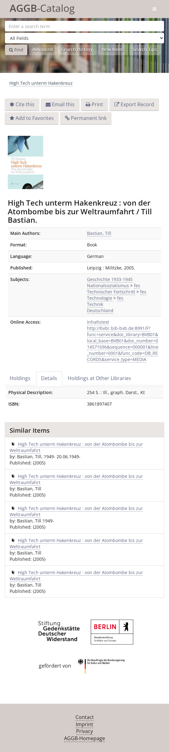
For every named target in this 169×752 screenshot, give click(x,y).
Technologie (99, 298)
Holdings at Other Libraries (99, 378)
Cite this (25, 104)
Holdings (20, 378)
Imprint (84, 724)
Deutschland (100, 310)
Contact (84, 717)
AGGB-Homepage (84, 738)
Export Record (137, 104)
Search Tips (145, 49)
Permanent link (89, 118)
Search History (77, 49)
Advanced (42, 49)
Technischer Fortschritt (111, 292)
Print (97, 104)
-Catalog (42, 7)
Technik (95, 304)
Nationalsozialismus (108, 285)
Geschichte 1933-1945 (110, 279)
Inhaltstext (98, 322)
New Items (113, 49)
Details (49, 378)
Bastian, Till (99, 233)
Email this (63, 104)
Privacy (84, 731)
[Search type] (84, 38)
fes (137, 285)
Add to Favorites (35, 118)
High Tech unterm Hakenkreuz (41, 83)
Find (16, 50)
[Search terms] (84, 26)
